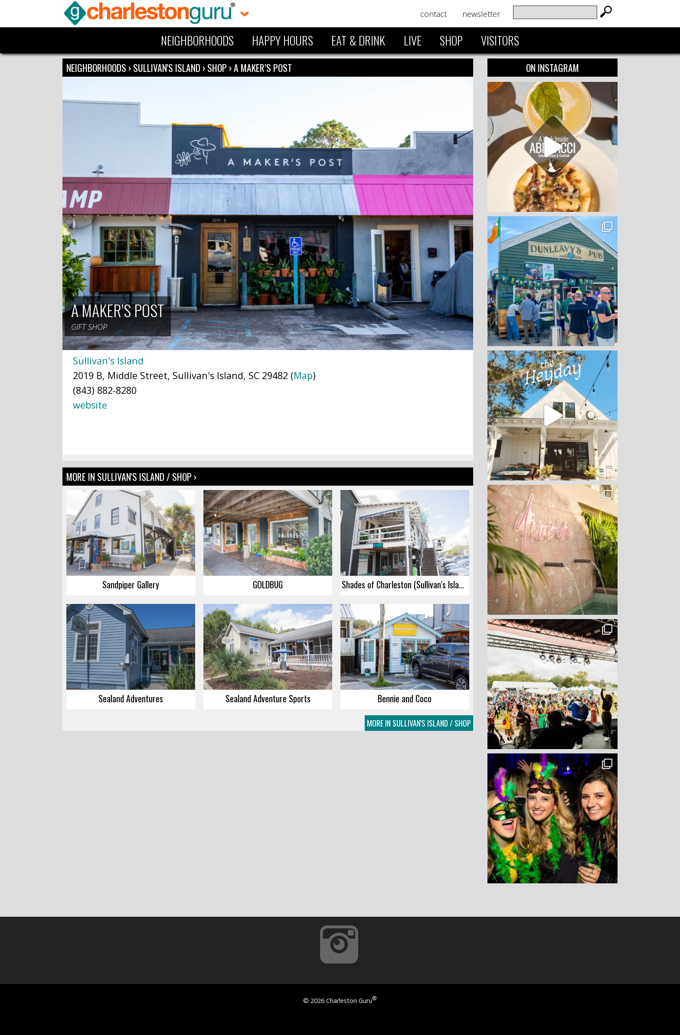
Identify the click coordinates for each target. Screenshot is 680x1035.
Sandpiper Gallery (130, 584)
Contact (433, 14)
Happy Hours (282, 40)
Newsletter (481, 14)
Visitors (500, 40)
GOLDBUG (268, 584)
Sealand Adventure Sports (268, 698)
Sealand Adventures (130, 698)
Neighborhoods (197, 40)
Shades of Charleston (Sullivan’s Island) (405, 584)
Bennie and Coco (405, 698)
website (90, 405)
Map (303, 375)
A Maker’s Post (263, 68)
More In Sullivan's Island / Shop (419, 723)
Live (413, 40)
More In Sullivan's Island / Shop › (131, 476)
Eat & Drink (358, 40)
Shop (451, 40)
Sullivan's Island (168, 68)
